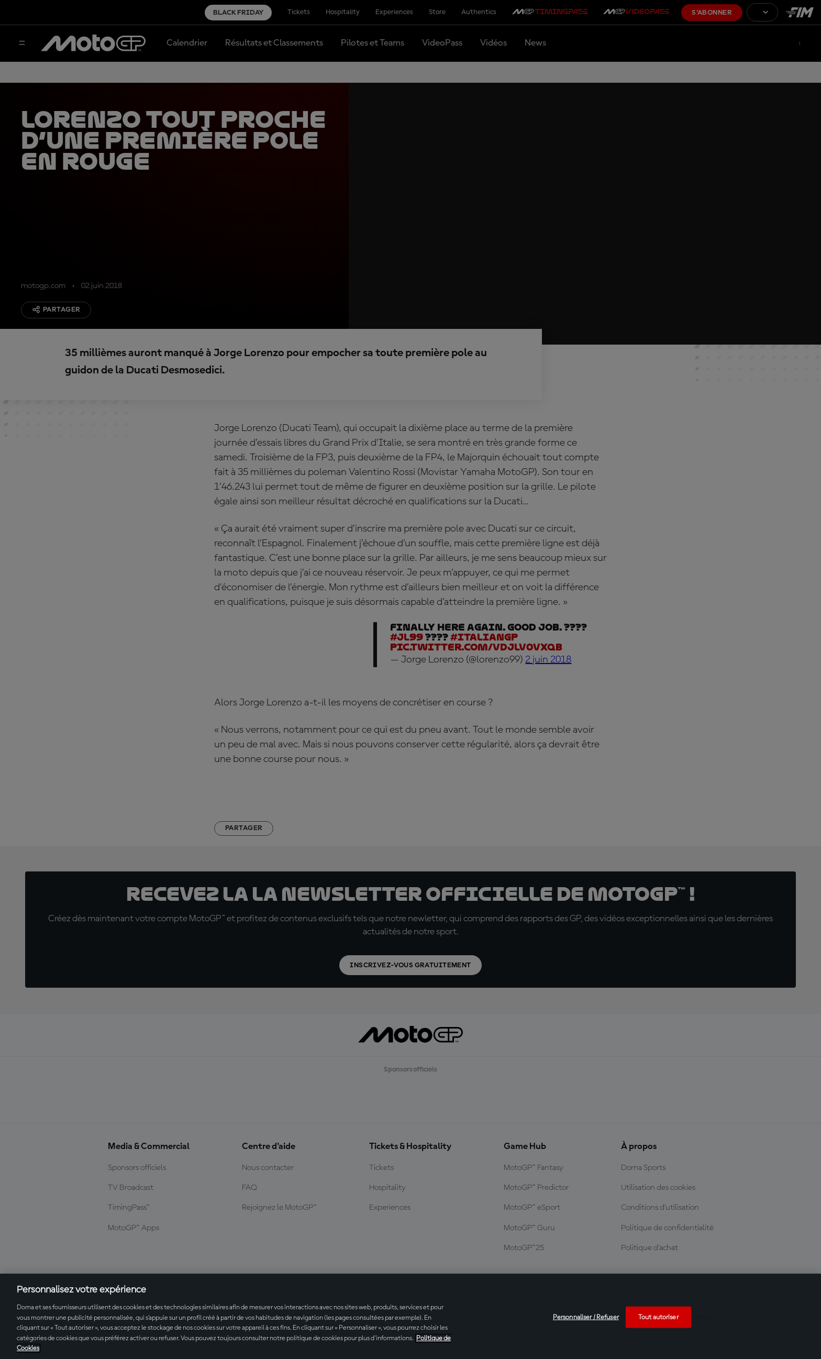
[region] (410, 1316)
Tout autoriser (658, 1316)
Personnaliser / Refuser (586, 1316)
